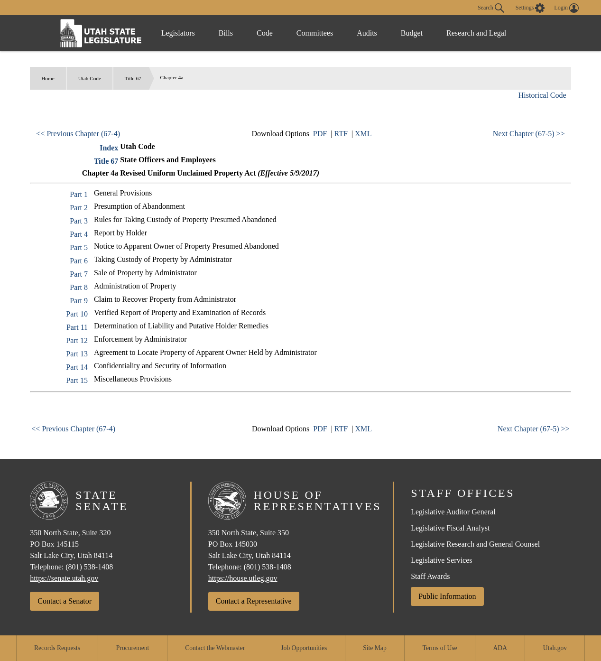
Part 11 (77, 327)
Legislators (178, 33)
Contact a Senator (64, 601)
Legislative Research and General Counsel (475, 544)
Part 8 (79, 287)
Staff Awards (430, 576)
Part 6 (79, 261)
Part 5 (79, 247)
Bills (226, 33)
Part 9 (79, 301)
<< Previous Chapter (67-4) (78, 134)
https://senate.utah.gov (64, 578)
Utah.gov (555, 648)
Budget (412, 33)
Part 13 (77, 354)
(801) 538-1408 (89, 567)
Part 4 (79, 234)
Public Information (447, 596)
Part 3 (79, 221)
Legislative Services (441, 560)
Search (491, 8)
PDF (320, 134)
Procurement (132, 648)
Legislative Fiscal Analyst (450, 528)
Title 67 (133, 78)
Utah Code (89, 78)
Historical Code (542, 95)
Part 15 (77, 380)
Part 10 (77, 314)
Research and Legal (476, 33)
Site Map (374, 648)
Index (109, 148)
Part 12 (77, 340)
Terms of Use (440, 648)
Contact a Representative (254, 601)
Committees (314, 33)
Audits (367, 33)
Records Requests (57, 648)
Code (265, 33)
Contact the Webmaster (215, 648)
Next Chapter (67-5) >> (529, 134)
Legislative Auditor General (453, 512)
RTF (340, 134)
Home (47, 78)
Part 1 (79, 194)
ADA (500, 648)
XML (363, 134)
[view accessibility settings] (530, 8)
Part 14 (77, 367)
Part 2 (79, 208)
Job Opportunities (304, 648)
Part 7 (79, 274)
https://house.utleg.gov (242, 578)
